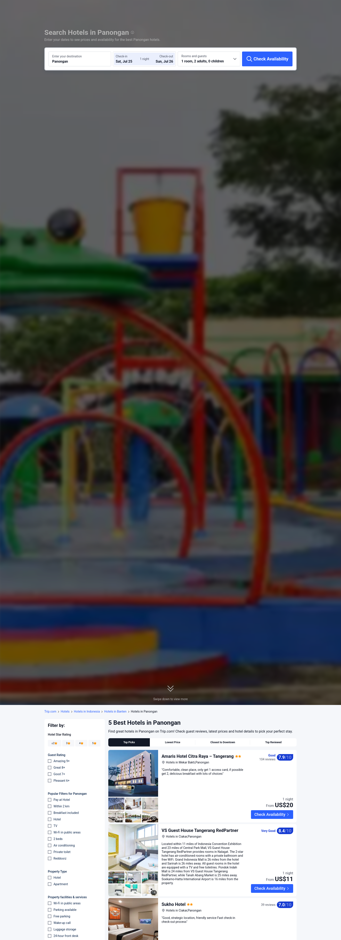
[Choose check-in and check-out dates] (128, 59)
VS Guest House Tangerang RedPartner (200, 823)
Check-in (121, 56)
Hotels (65, 711)
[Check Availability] (267, 59)
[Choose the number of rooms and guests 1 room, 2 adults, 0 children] (209, 59)
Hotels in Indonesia (87, 711)
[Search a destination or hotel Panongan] (79, 59)
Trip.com (50, 711)
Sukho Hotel (174, 890)
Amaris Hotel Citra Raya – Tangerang (198, 756)
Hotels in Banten (115, 711)
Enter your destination (67, 56)
